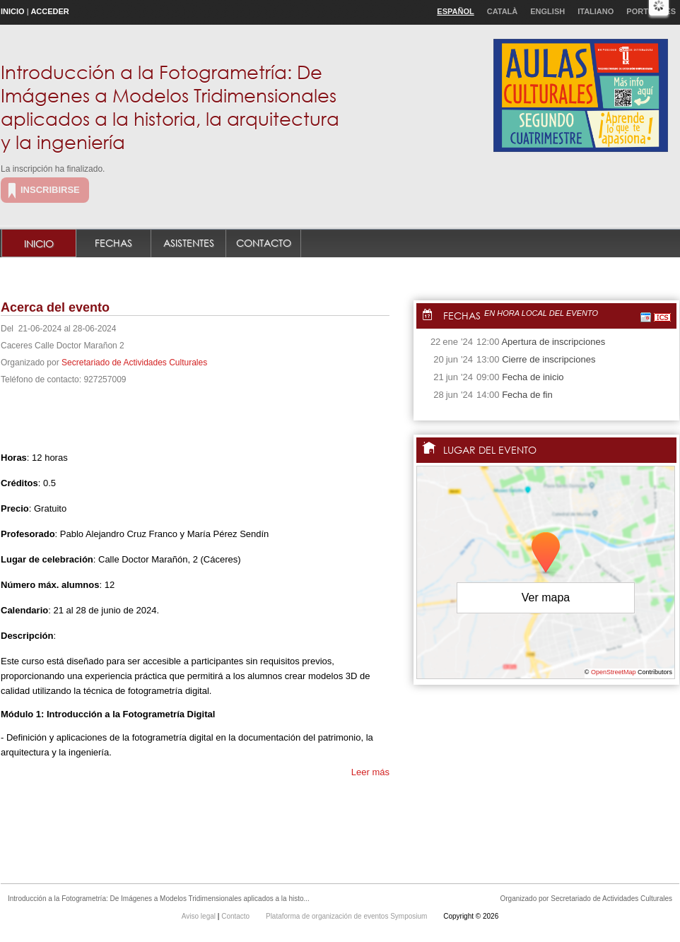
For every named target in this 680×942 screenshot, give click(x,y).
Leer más (370, 772)
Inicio (13, 11)
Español (455, 11)
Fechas (113, 242)
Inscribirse (50, 189)
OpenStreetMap (613, 672)
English (547, 11)
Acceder (49, 11)
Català (502, 11)
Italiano (596, 11)
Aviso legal (200, 916)
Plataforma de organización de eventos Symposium (347, 916)
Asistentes (188, 242)
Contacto (263, 242)
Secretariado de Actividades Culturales (134, 362)
